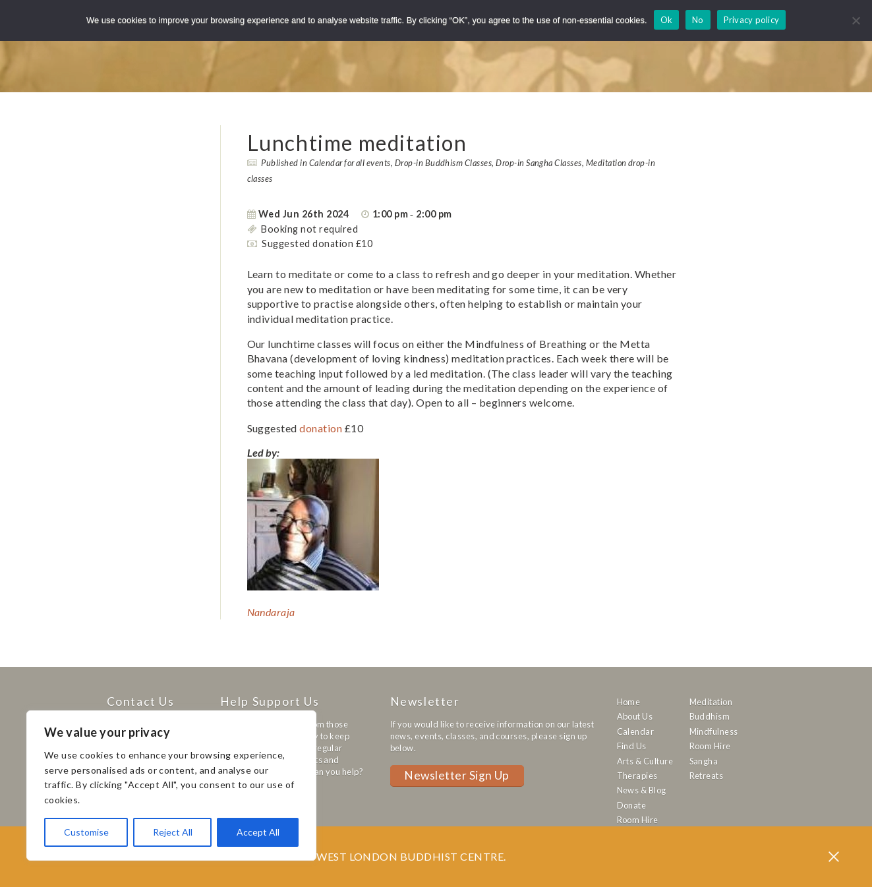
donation (320, 428)
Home (629, 702)
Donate (632, 805)
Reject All (172, 832)
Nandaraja (271, 612)
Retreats (706, 775)
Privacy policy (752, 19)
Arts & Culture (645, 761)
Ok (666, 19)
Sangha (703, 761)
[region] (171, 785)
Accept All (258, 832)
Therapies (637, 775)
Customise (86, 832)
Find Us (632, 746)
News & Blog (641, 790)
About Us (635, 716)
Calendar (635, 731)
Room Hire (637, 820)
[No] (855, 20)
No (698, 19)
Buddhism (709, 716)
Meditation (711, 702)
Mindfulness (713, 731)
